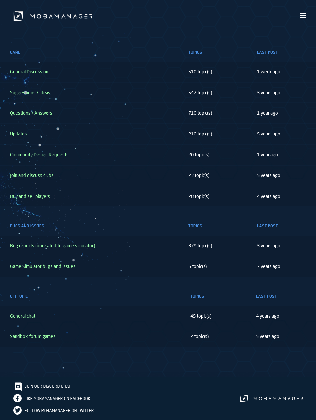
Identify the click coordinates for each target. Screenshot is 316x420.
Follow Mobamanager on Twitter (59, 410)
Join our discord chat (48, 386)
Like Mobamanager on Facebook (57, 398)
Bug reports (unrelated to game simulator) (52, 245)
